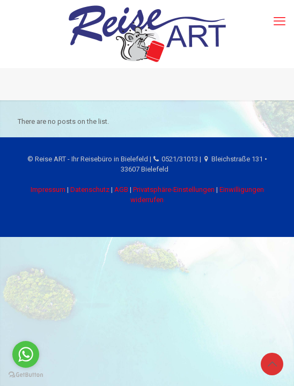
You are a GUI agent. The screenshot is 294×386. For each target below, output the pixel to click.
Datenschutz (89, 189)
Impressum (48, 189)
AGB (121, 189)
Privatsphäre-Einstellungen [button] (174, 189)
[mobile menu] (279, 21)
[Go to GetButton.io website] (26, 375)
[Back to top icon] (272, 364)
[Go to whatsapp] (25, 354)
